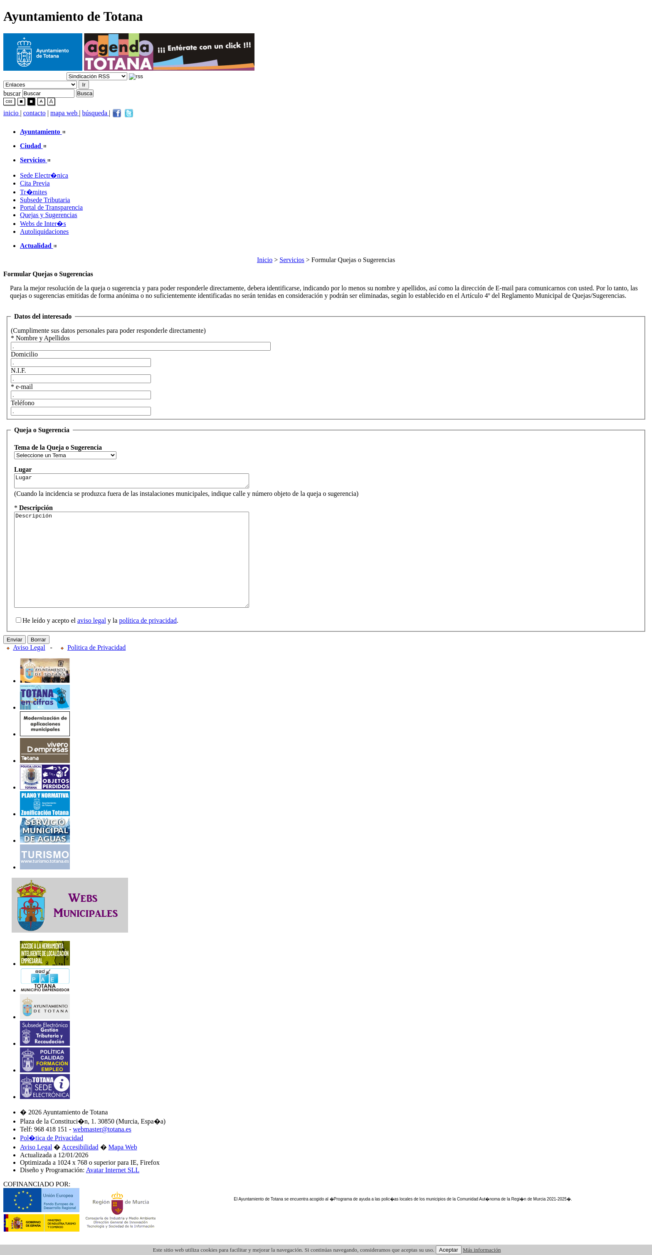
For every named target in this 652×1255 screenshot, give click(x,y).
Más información (482, 1250)
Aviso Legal (29, 668)
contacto (34, 112)
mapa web (64, 112)
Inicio (264, 259)
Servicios (291, 259)
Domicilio (24, 354)
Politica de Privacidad (96, 668)
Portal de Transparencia (51, 207)
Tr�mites (33, 192)
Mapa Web (123, 1168)
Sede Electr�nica (44, 175)
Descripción (145, 571)
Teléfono (23, 402)
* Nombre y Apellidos (40, 338)
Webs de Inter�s (43, 223)
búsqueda (95, 112)
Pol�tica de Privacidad (51, 1159)
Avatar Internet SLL (113, 1191)
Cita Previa (35, 183)
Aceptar (448, 1250)
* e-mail (22, 386)
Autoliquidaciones (44, 231)
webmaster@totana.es (102, 1150)
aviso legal (91, 641)
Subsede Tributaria (45, 199)
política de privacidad (148, 641)
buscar (12, 93)
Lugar (145, 482)
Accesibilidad (80, 1168)
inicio (11, 112)
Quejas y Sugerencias (48, 214)
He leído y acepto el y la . (97, 641)
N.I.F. (18, 370)
